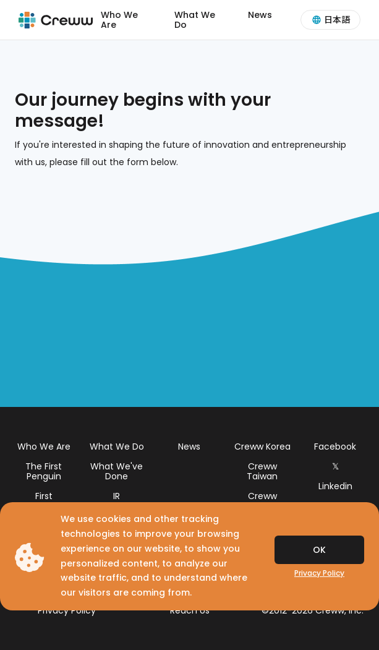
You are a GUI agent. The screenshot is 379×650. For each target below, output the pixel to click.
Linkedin (335, 486)
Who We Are (119, 20)
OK (319, 550)
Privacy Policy (319, 573)
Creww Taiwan (262, 471)
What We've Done (116, 471)
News (260, 15)
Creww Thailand (262, 501)
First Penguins (43, 501)
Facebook (335, 446)
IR (116, 496)
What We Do (194, 20)
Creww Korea (262, 446)
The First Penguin (43, 471)
